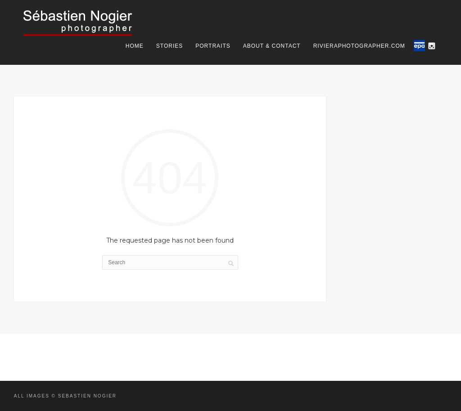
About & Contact (272, 46)
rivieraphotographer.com (359, 46)
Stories (169, 46)
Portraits (212, 46)
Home (135, 46)
